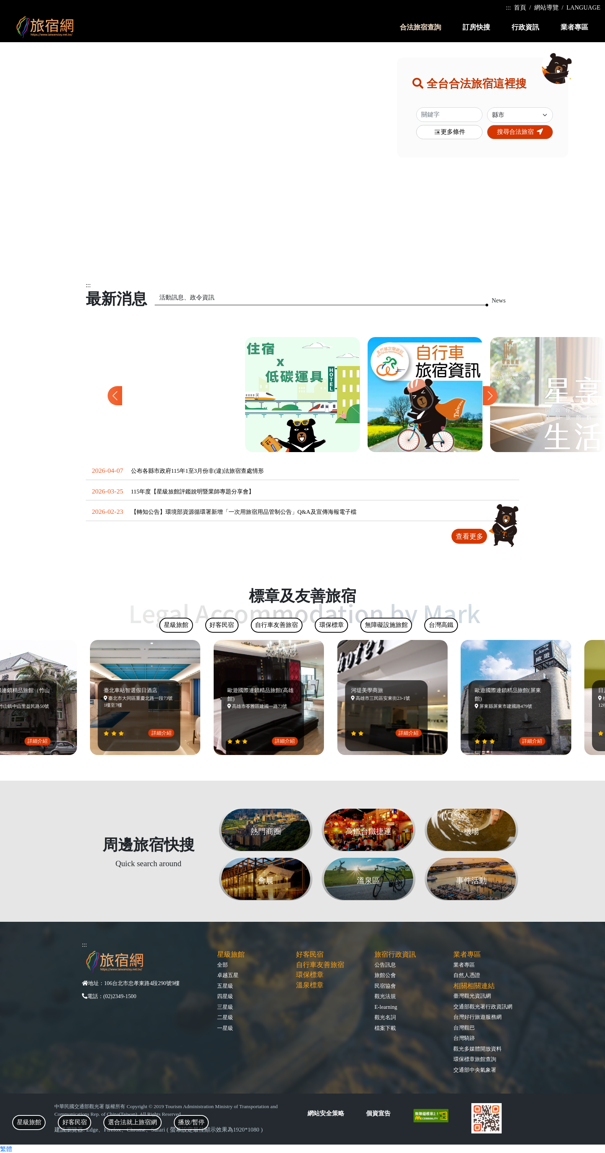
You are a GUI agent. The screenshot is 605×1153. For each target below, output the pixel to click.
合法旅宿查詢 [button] (420, 27)
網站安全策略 (325, 1113)
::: (508, 7)
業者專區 (464, 965)
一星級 (225, 1028)
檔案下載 (385, 1028)
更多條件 (449, 132)
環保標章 (310, 975)
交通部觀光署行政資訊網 (482, 1006)
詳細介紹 (42, 741)
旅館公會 (385, 975)
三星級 (225, 1007)
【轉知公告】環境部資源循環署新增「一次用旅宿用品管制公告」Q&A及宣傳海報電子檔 (243, 511)
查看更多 (469, 536)
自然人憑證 (466, 975)
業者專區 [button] (574, 27)
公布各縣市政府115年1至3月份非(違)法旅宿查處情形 (197, 470)
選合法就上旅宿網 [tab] (132, 1122)
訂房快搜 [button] (476, 27)
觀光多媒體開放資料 (477, 1049)
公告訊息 (385, 965)
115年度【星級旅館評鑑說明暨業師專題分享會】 (192, 491)
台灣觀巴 (464, 1028)
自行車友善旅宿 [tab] (276, 625)
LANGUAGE (583, 7)
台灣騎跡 (464, 1038)
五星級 (225, 986)
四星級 (225, 996)
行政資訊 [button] (525, 27)
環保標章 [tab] (331, 625)
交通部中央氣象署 (474, 1070)
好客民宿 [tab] (74, 1122)
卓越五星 (228, 975)
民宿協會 (385, 986)
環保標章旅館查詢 (474, 1059)
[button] (490, 395)
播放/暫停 (191, 1122)
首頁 (520, 7)
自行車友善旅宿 (320, 965)
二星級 (225, 1017)
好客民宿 (310, 954)
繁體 (6, 1149)
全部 (222, 965)
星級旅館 (231, 954)
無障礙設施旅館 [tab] (386, 625)
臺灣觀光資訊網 (472, 996)
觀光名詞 (385, 1017)
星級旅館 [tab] (29, 1122)
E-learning (385, 1007)
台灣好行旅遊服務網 (477, 1017)
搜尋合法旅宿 (520, 131)
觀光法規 (385, 996)
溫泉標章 (310, 985)
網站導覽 (546, 7)
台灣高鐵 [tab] (441, 625)
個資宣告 (378, 1113)
